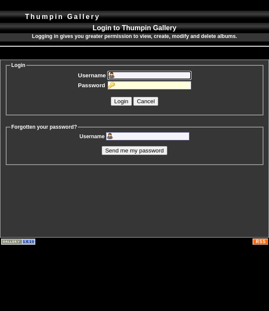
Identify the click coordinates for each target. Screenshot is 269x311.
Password (91, 85)
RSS (261, 241)
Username (92, 75)
